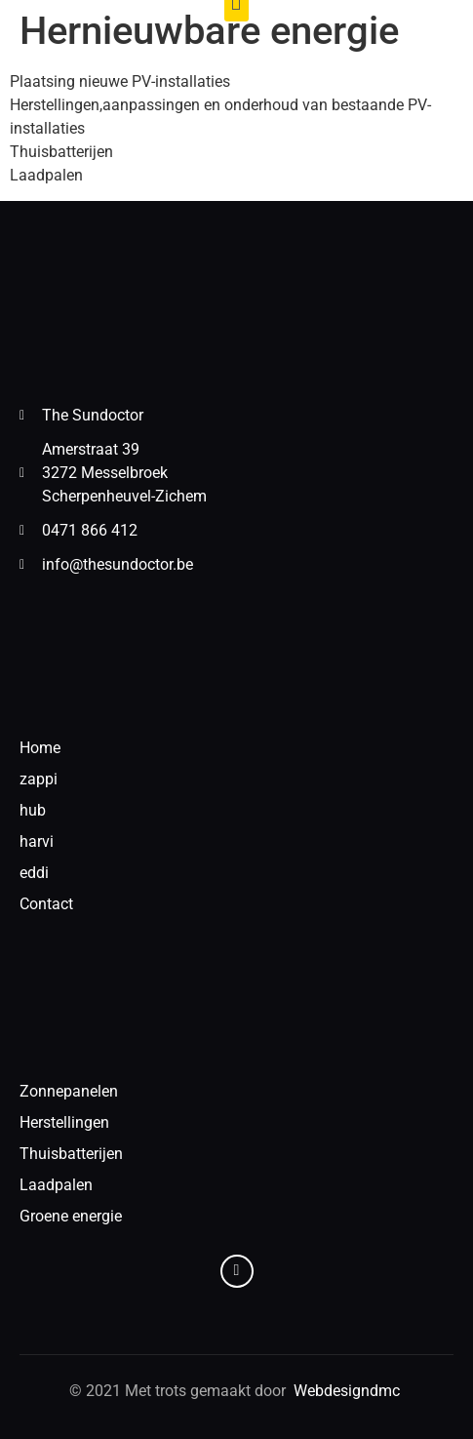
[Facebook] (237, 1271)
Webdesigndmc (349, 1390)
